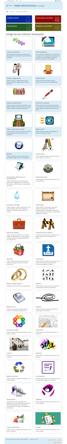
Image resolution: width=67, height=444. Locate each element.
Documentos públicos (22, 11)
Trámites (12, 11)
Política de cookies (52, 439)
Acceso (58, 1)
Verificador (11, 1)
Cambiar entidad (57, 442)
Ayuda (59, 439)
